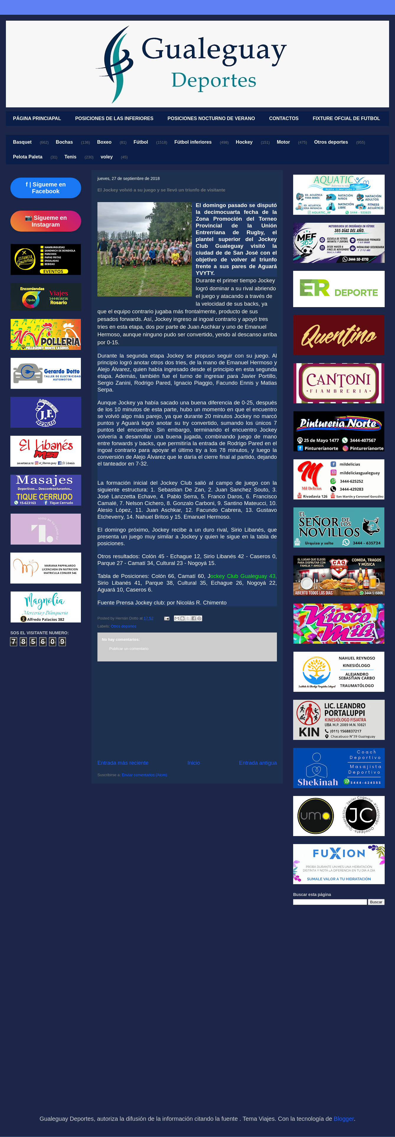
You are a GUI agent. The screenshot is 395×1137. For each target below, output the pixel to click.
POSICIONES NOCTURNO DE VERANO (211, 118)
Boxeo (104, 142)
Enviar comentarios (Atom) (144, 775)
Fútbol (141, 142)
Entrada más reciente (122, 763)
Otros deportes (331, 142)
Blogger (344, 1118)
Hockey (244, 142)
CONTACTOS (284, 118)
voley (107, 156)
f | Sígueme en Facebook (46, 187)
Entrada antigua (258, 763)
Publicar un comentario (128, 648)
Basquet (22, 142)
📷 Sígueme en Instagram (46, 221)
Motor (283, 142)
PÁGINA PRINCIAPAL (37, 118)
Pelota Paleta (28, 156)
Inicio (193, 763)
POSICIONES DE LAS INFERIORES (114, 118)
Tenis (70, 156)
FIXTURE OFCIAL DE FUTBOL (346, 118)
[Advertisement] (187, 710)
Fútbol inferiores (193, 142)
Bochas (64, 142)
